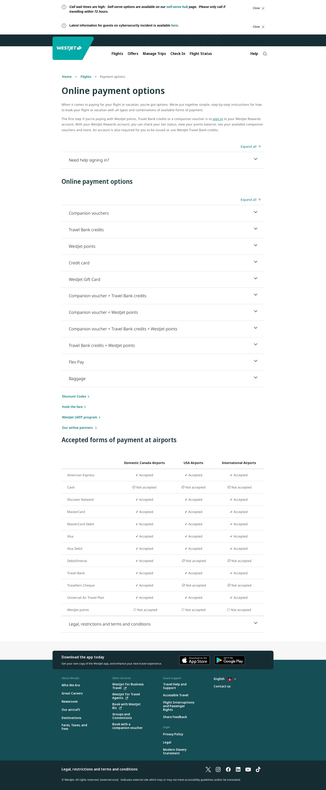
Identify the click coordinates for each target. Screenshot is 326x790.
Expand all (248, 146)
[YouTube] (248, 769)
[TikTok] (258, 769)
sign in (218, 119)
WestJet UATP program (79, 417)
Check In (177, 53)
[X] (208, 769)
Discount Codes (74, 396)
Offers (133, 53)
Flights (117, 53)
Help (254, 53)
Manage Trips (154, 53)
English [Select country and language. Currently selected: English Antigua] (225, 679)
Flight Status (201, 53)
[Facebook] (228, 769)
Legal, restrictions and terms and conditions (100, 769)
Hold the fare (72, 407)
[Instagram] (218, 769)
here (174, 25)
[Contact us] (222, 686)
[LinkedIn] (238, 769)
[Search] (265, 54)
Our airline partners (78, 427)
